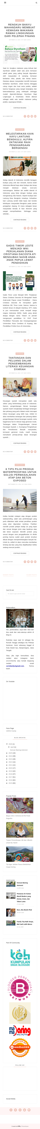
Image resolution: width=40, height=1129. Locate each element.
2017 (10, 777)
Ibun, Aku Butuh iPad (24, 910)
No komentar (8, 116)
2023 (10, 759)
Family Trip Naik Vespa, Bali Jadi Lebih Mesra (25, 923)
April (12, 747)
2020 (10, 768)
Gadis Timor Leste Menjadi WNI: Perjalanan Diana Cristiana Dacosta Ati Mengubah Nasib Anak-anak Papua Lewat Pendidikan (19, 254)
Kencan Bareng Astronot (19, 750)
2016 (10, 780)
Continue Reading (19, 108)
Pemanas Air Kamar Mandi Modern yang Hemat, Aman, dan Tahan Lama (24, 897)
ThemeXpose (24, 1126)
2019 (10, 771)
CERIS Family (20, 464)
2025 (10, 753)
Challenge (20, 20)
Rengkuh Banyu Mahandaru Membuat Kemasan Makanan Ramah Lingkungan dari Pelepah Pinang (19, 30)
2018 (10, 774)
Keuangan (19, 353)
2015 (10, 783)
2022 (10, 762)
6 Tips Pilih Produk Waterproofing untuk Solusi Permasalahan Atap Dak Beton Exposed (20, 475)
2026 (10, 744)
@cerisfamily (11, 661)
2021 (10, 765)
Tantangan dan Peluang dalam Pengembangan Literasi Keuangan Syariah (20, 363)
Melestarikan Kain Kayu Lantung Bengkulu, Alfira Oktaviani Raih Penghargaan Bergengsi (20, 140)
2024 (10, 756)
